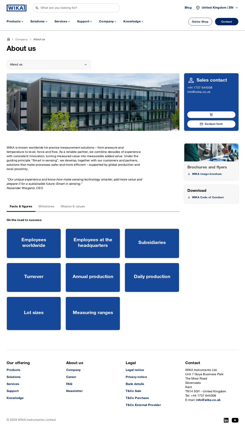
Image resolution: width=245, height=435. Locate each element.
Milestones (46, 206)
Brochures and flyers (207, 167)
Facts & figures (21, 206)
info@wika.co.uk (199, 92)
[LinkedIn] (226, 420)
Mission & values (73, 206)
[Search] (76, 8)
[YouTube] (235, 420)
